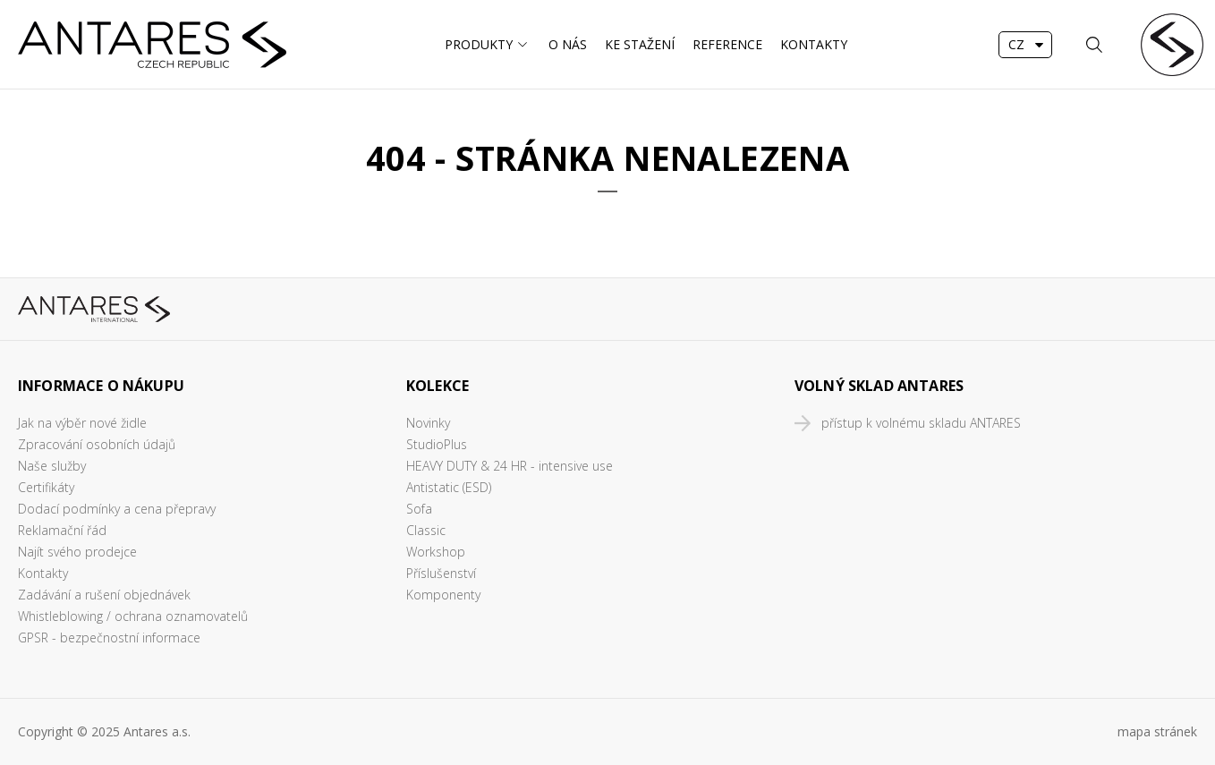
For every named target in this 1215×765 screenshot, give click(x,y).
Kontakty (813, 44)
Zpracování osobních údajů (96, 444)
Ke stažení (640, 44)
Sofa (419, 508)
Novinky (428, 422)
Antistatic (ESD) (448, 487)
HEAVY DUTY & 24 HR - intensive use (509, 465)
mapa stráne (1154, 731)
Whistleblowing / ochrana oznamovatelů (133, 616)
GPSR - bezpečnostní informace (109, 637)
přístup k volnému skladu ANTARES (921, 422)
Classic (426, 530)
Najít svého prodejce (77, 551)
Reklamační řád (62, 530)
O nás (567, 44)
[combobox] (1025, 44)
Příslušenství (441, 573)
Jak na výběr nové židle (82, 422)
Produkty (479, 44)
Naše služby (52, 465)
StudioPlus (436, 444)
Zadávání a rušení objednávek (104, 594)
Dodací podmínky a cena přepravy (117, 508)
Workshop (435, 551)
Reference (727, 44)
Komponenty (443, 594)
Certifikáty (46, 487)
